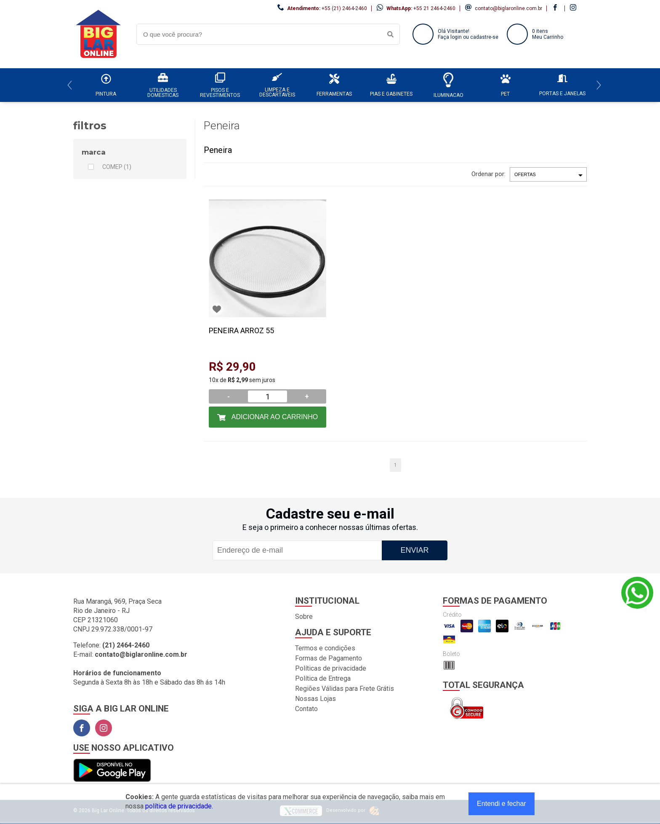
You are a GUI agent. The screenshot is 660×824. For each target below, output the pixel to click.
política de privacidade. (179, 806)
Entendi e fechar (501, 803)
